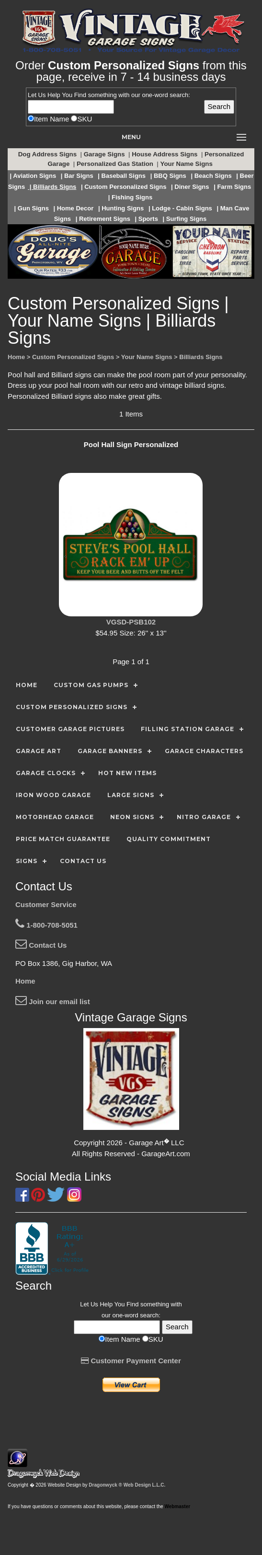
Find (80, 95)
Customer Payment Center (131, 1361)
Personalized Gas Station (116, 163)
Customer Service (46, 904)
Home (25, 981)
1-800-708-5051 (46, 925)
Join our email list (52, 1001)
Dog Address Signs (48, 154)
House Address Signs (165, 154)
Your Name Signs (187, 163)
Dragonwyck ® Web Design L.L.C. (127, 1485)
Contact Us (41, 945)
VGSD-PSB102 (131, 622)
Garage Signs (105, 154)
